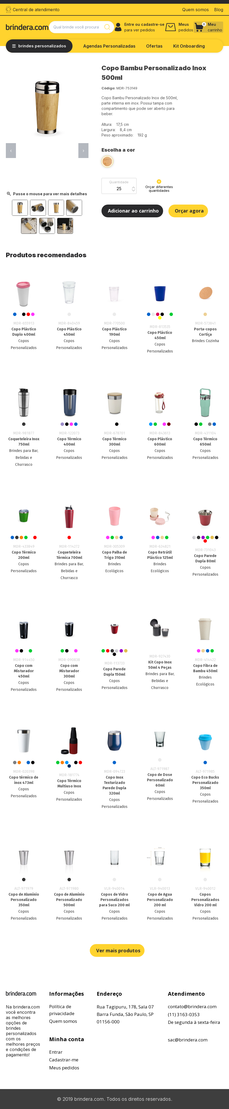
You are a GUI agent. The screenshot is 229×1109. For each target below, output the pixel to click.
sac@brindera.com (187, 1040)
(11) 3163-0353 (184, 1014)
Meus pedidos (64, 1068)
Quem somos (63, 1021)
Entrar (55, 1052)
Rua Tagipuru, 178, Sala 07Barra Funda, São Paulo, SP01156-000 (125, 1014)
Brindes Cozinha (205, 341)
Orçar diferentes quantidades (159, 186)
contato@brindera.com (192, 1006)
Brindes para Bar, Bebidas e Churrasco (23, 457)
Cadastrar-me (63, 1060)
